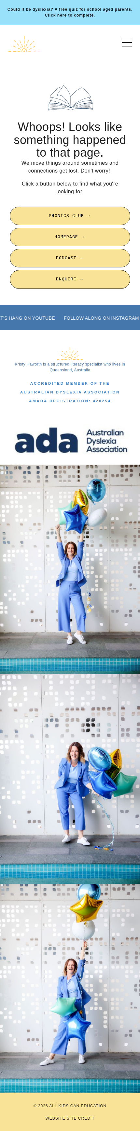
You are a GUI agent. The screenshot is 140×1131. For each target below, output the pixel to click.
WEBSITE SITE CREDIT (69, 1118)
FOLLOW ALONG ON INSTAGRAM (101, 318)
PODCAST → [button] (70, 258)
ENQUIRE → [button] (70, 279)
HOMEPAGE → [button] (70, 237)
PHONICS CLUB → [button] (70, 215)
